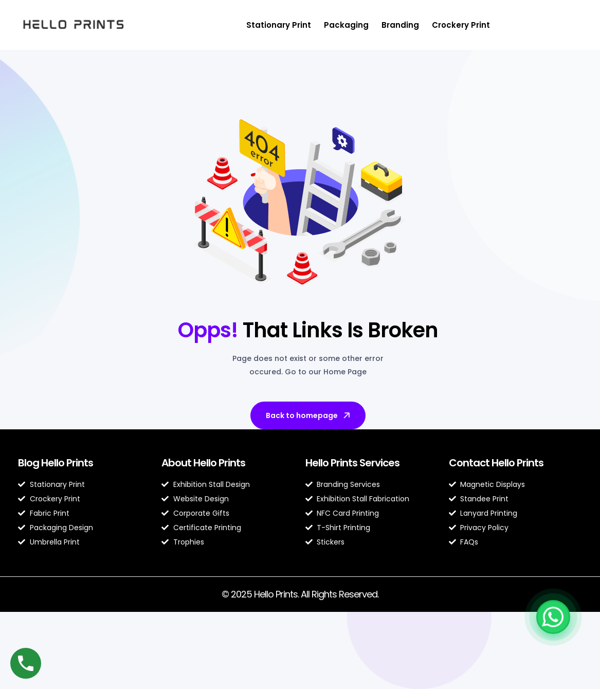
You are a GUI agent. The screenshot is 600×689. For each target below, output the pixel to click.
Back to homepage (309, 415)
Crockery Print (461, 25)
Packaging (346, 25)
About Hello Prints (203, 463)
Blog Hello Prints (55, 463)
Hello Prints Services (352, 463)
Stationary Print (278, 25)
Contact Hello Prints (496, 463)
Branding (400, 25)
